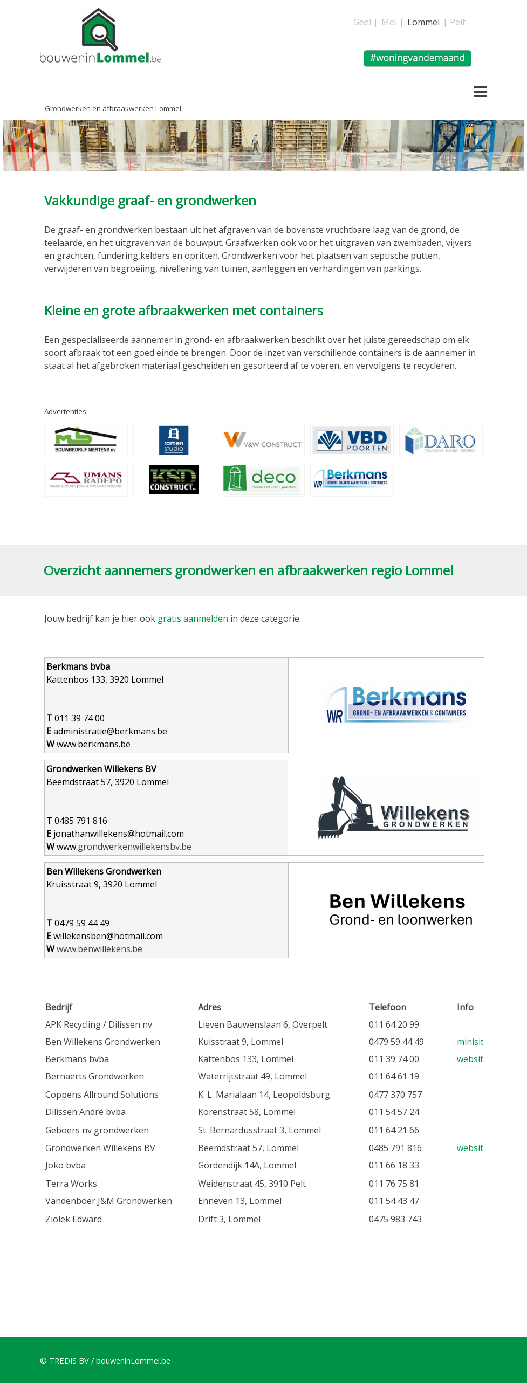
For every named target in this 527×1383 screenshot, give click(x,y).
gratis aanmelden (193, 618)
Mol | (392, 22)
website (472, 1059)
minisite (473, 1042)
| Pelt (454, 22)
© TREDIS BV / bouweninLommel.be (105, 1360)
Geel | (365, 22)
